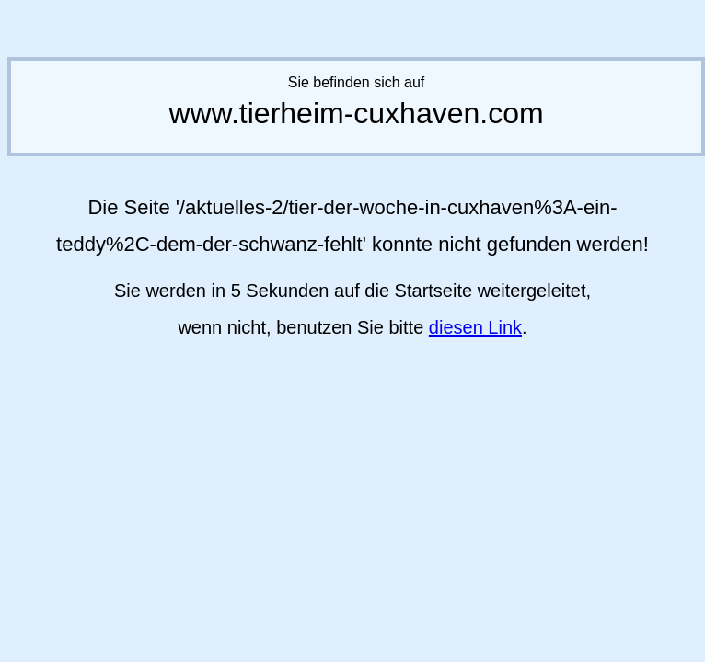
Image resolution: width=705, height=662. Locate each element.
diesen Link (475, 327)
